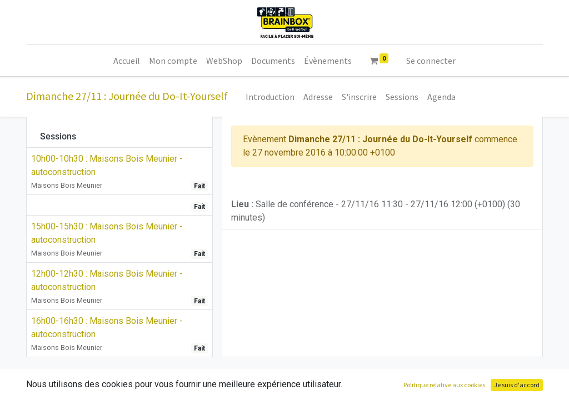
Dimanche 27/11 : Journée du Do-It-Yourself (127, 96)
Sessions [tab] (58, 136)
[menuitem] (126, 60)
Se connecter (431, 60)
